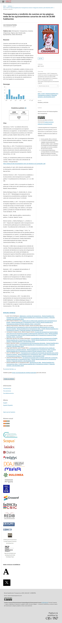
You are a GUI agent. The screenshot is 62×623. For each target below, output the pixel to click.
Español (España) (8, 405)
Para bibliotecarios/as (8, 393)
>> (15, 369)
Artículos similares (9, 313)
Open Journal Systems (9, 412)
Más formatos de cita (44, 86)
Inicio (4, 6)
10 (12, 369)
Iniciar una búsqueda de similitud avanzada (24, 372)
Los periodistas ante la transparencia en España (44, 338)
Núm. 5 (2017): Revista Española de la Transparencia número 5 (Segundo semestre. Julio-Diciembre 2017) (28, 7)
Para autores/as (7, 391)
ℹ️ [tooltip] (25, 108)
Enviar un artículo (9, 379)
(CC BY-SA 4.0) (44, 602)
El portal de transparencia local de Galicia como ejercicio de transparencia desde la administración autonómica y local (32, 332)
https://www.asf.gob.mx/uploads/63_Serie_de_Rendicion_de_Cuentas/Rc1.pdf (24, 163)
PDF (41, 58)
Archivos (10, 6)
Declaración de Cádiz (35, 362)
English (5, 403)
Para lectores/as (7, 388)
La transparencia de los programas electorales (33, 343)
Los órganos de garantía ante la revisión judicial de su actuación (40, 357)
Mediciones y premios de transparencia (30, 316)
